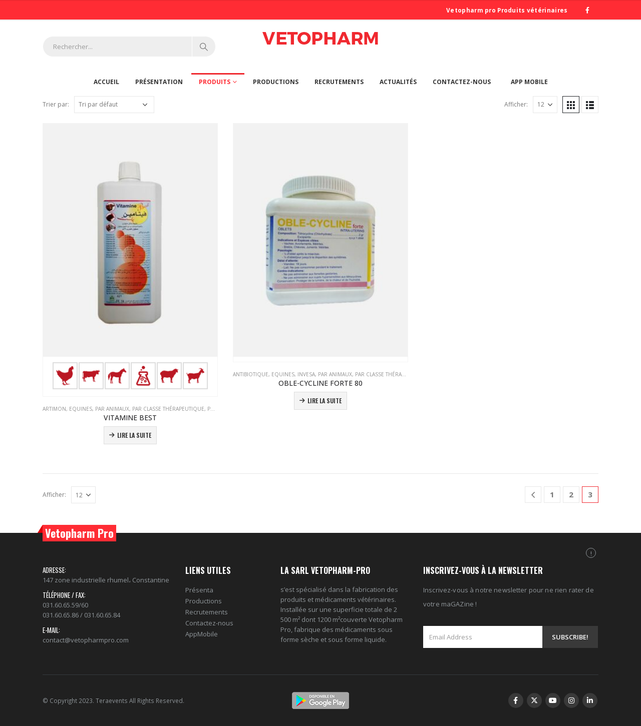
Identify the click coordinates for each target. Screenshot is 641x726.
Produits (214, 82)
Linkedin (589, 700)
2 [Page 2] (571, 494)
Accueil (106, 82)
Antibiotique (250, 374)
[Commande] (114, 104)
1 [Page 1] (552, 494)
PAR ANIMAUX (112, 408)
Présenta (199, 589)
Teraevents (112, 700)
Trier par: (56, 104)
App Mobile (529, 82)
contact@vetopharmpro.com (86, 639)
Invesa (306, 374)
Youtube (552, 700)
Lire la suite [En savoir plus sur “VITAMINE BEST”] (134, 435)
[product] (130, 258)
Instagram (571, 700)
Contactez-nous (462, 82)
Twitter (534, 700)
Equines (80, 408)
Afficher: (516, 104)
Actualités (398, 82)
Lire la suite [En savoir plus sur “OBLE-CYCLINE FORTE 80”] (324, 400)
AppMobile (201, 633)
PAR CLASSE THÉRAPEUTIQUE (168, 408)
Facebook (515, 700)
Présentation (159, 82)
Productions (275, 82)
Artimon (54, 408)
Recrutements (339, 82)
